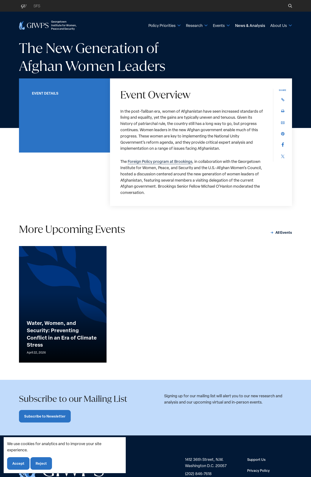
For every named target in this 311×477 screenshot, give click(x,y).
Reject (41, 463)
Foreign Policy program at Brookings (160, 161)
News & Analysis (250, 25)
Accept (18, 463)
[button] (287, 6)
